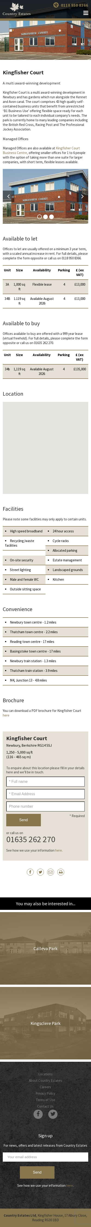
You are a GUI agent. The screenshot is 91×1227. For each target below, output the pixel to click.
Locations (45, 1074)
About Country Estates (45, 1080)
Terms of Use (45, 1100)
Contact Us (45, 1106)
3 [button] (51, 217)
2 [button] (45, 217)
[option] (45, 196)
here (6, 715)
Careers (45, 1087)
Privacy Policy (45, 1093)
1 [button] (39, 217)
